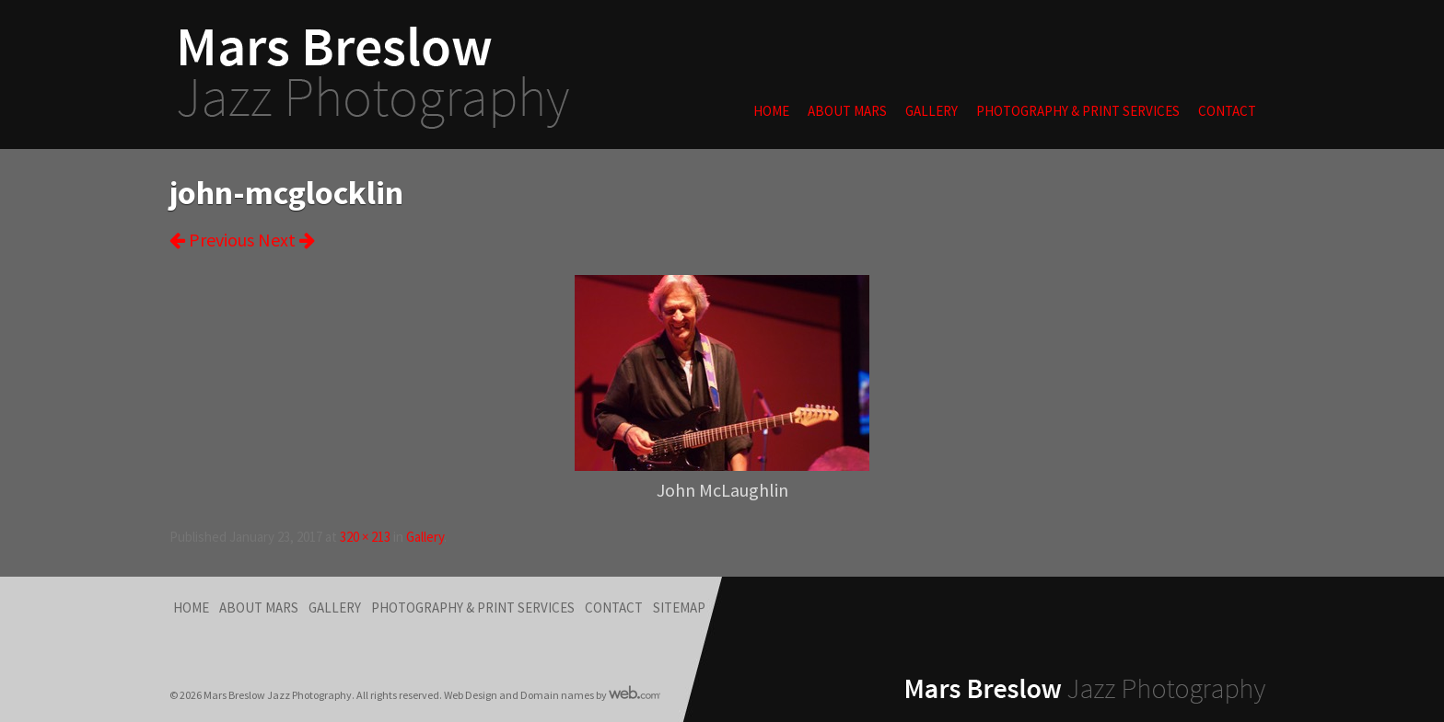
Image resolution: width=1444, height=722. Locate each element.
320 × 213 (365, 536)
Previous (211, 239)
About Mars (847, 111)
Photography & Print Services (1078, 111)
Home (771, 111)
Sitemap (679, 607)
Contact (1227, 111)
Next (286, 239)
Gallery (931, 111)
